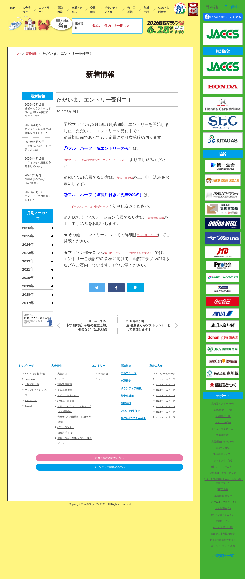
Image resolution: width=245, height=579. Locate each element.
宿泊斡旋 (60, 9)
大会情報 (26, 9)
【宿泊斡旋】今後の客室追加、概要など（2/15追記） (85, 343)
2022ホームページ (168, 445)
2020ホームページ (168, 434)
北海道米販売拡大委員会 (223, 540)
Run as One (33, 449)
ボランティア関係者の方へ (158, 512)
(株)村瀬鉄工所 (223, 416)
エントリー (44, 9)
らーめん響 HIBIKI (223, 527)
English (30, 455)
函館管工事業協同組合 (223, 533)
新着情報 (35, 54)
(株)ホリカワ (223, 447)
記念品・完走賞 (68, 445)
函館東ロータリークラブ (223, 473)
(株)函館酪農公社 (223, 496)
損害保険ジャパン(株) (222, 441)
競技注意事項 (66, 428)
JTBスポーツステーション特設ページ (98, 206)
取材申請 (146, 9)
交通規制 (92, 9)
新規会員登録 (129, 177)
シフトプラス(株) (223, 460)
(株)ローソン (223, 521)
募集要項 (104, 417)
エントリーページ (153, 241)
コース (62, 423)
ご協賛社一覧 (34, 433)
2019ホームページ (168, 428)
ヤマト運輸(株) (223, 508)
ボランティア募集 (111, 9)
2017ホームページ (168, 417)
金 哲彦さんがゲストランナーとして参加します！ (149, 340)
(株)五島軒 (222, 489)
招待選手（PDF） (69, 477)
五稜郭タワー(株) (223, 410)
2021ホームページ (168, 439)
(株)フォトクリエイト (222, 466)
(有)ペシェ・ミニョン (222, 514)
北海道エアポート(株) (222, 403)
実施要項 (63, 417)
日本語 (211, 7)
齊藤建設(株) (223, 435)
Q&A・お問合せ (163, 9)
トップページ (29, 410)
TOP (12, 7)
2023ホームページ (168, 450)
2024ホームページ (168, 455)
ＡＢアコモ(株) (223, 422)
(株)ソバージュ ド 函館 (223, 546)
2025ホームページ (168, 461)
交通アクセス (77, 9)
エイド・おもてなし (71, 439)
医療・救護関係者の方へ (158, 502)
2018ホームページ (168, 423)
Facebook (31, 428)
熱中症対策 (131, 9)
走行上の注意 (66, 434)
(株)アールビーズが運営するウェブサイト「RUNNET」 (114, 159)
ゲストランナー (68, 471)
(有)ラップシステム (222, 429)
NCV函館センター (223, 454)
